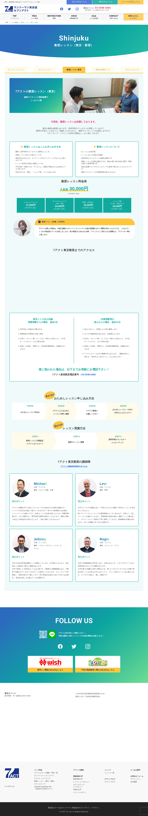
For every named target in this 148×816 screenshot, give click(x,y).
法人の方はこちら (79, 2)
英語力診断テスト (103, 70)
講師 (54, 17)
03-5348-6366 (103, 7)
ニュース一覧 (109, 773)
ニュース (108, 770)
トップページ (14, 17)
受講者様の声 (74, 17)
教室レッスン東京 (74, 70)
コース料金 (34, 17)
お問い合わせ (113, 17)
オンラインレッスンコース (44, 775)
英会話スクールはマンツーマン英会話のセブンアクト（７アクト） (74, 808)
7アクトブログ (110, 779)
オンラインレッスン (16, 70)
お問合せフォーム (136, 776)
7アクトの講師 (78, 770)
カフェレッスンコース (42, 778)
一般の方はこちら (105, 2)
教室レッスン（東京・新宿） (44, 781)
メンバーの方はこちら (130, 2)
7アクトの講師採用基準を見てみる (73, 466)
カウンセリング (132, 70)
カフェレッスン (45, 70)
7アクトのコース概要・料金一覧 (46, 773)
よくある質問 (94, 17)
